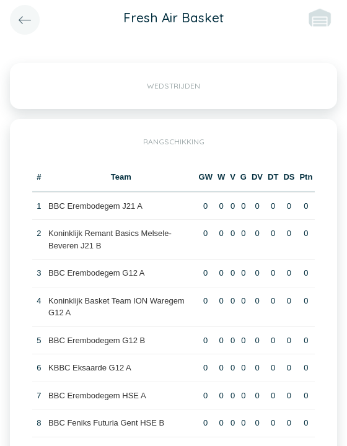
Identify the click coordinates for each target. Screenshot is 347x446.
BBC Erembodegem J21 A (95, 206)
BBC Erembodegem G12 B (96, 340)
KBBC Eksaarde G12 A (89, 367)
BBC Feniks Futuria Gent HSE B (106, 422)
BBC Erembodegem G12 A (96, 273)
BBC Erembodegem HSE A (97, 395)
